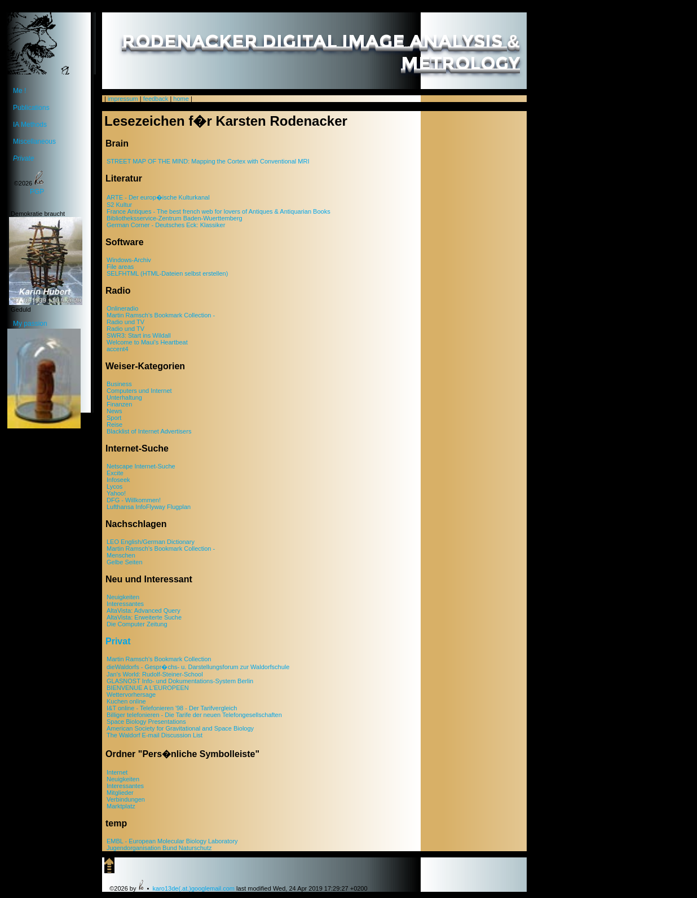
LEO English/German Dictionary (151, 541)
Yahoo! (116, 493)
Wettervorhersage (131, 694)
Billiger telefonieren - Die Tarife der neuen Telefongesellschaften (194, 714)
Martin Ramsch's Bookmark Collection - (161, 315)
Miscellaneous (34, 141)
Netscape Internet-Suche (141, 466)
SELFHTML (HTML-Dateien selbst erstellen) (167, 273)
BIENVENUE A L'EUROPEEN (148, 687)
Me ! (19, 91)
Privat (117, 641)
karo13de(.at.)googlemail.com (194, 888)
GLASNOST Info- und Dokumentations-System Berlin (180, 681)
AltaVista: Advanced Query (143, 610)
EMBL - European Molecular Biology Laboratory (172, 841)
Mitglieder (120, 792)
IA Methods (30, 125)
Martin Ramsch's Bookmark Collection (159, 659)
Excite (115, 473)
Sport (114, 417)
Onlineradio (122, 308)
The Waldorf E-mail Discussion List (154, 735)
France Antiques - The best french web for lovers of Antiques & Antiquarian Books (218, 211)
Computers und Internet (139, 390)
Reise (114, 424)
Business (119, 384)
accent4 (118, 349)
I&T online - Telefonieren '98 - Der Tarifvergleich (172, 708)
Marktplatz (121, 806)
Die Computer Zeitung (137, 624)
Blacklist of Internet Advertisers (149, 431)
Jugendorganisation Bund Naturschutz (159, 847)
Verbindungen (126, 799)
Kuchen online (126, 701)
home (181, 98)
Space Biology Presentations (146, 721)
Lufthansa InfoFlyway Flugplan (149, 506)
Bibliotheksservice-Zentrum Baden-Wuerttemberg (174, 218)
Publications (31, 108)
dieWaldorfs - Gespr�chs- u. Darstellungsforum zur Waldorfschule (198, 666)
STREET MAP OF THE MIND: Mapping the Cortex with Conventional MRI (208, 161)
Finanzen (119, 404)
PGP (37, 192)
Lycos (114, 486)
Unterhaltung (124, 397)
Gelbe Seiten (125, 562)
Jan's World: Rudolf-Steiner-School (155, 674)
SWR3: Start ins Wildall (139, 335)
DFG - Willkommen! (134, 500)
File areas (120, 266)
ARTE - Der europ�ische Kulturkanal (158, 197)
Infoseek (118, 479)
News (114, 411)
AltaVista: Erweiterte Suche (144, 617)
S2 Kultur (119, 204)
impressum (123, 98)
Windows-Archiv (129, 259)
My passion (44, 325)
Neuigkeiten (123, 597)
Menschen (121, 555)
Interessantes (125, 603)
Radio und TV (125, 321)
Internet (117, 772)
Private (23, 158)
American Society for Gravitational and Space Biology (180, 728)
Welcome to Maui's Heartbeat (147, 342)
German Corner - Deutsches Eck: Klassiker (166, 225)
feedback (156, 98)
